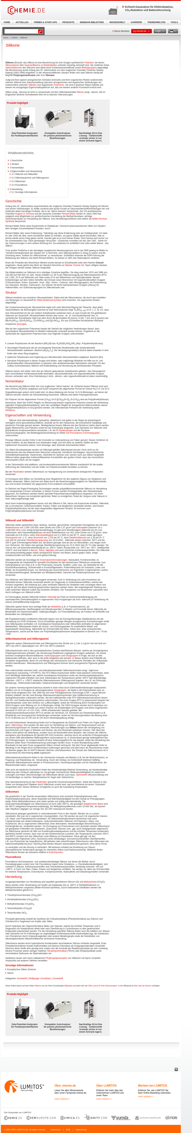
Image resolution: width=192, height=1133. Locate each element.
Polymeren (59, 85)
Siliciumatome (12, 65)
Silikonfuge (16, 725)
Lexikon (14, 38)
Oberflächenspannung (37, 540)
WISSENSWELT (117, 22)
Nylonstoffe (81, 775)
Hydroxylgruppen (52, 655)
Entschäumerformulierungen (53, 560)
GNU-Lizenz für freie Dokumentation (102, 986)
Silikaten (32, 85)
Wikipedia (68, 986)
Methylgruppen (89, 67)
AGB (68, 1130)
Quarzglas (22, 324)
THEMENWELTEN (156, 22)
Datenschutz (81, 1130)
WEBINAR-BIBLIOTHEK (92, 22)
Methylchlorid (90, 882)
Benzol (34, 550)
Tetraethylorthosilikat (57, 951)
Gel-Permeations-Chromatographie (83, 433)
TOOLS (174, 22)
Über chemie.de (65, 1085)
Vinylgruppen (71, 655)
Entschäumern (56, 852)
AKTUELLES (22, 22)
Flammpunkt (11, 537)
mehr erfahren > (62, 1099)
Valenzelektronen (13, 67)
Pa (18, 530)
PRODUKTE (68, 22)
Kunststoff (22, 978)
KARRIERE (136, 22)
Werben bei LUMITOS (152, 1085)
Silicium (80, 92)
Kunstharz (46, 978)
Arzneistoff (58, 978)
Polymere (89, 62)
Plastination (18, 472)
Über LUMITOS (106, 1085)
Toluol (41, 550)
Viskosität (80, 527)
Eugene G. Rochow (24, 213)
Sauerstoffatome (32, 65)
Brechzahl (38, 537)
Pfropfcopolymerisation (56, 958)
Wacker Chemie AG (74, 265)
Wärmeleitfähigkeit (44, 535)
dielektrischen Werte (93, 804)
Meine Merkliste (121, 31)
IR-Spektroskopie (64, 430)
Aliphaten (49, 550)
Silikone (38, 986)
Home (5, 38)
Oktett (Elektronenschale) (49, 300)
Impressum (55, 1130)
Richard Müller (69, 213)
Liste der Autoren (145, 986)
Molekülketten (50, 65)
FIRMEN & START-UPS (45, 22)
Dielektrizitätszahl (77, 537)
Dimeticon (10, 410)
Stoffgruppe (34, 978)
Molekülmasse (12, 527)
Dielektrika (56, 606)
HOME (7, 22)
